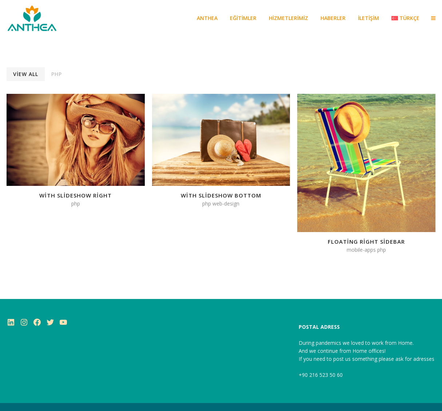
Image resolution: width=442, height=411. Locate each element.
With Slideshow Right (75, 195)
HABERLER (333, 18)
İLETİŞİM (368, 18)
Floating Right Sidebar (366, 241)
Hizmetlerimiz (288, 18)
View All (25, 74)
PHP (56, 74)
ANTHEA (207, 18)
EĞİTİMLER (243, 18)
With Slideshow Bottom (221, 195)
